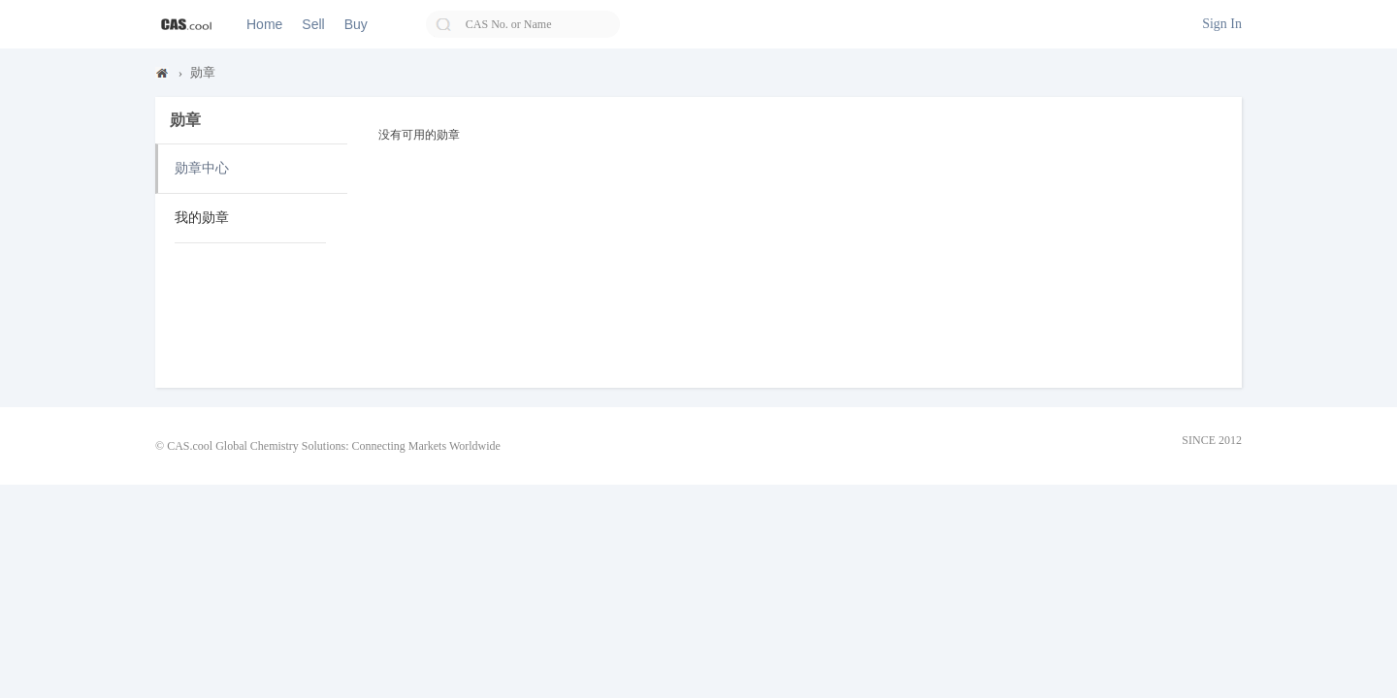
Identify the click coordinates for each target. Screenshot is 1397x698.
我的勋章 (202, 217)
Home (264, 24)
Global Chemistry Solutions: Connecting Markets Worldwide (358, 446)
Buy (356, 24)
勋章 (202, 72)
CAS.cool (163, 77)
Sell (313, 24)
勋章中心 (202, 168)
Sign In (1222, 23)
